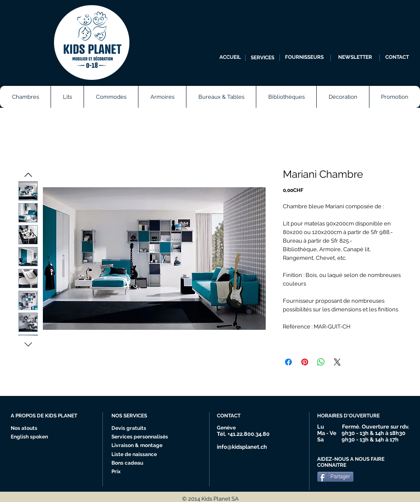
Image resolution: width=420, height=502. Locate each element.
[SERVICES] (262, 57)
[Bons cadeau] (136, 463)
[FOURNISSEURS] (304, 57)
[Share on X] (337, 362)
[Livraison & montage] (139, 446)
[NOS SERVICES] (143, 416)
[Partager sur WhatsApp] (321, 362)
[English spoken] (38, 437)
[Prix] (136, 472)
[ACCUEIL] (230, 57)
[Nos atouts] (27, 428)
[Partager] (335, 477)
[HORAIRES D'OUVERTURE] (352, 416)
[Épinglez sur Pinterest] (305, 362)
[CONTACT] (397, 57)
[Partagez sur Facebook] (288, 362)
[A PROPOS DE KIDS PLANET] (47, 416)
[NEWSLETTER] (355, 57)
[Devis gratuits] (129, 428)
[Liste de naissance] (136, 455)
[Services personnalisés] (142, 437)
